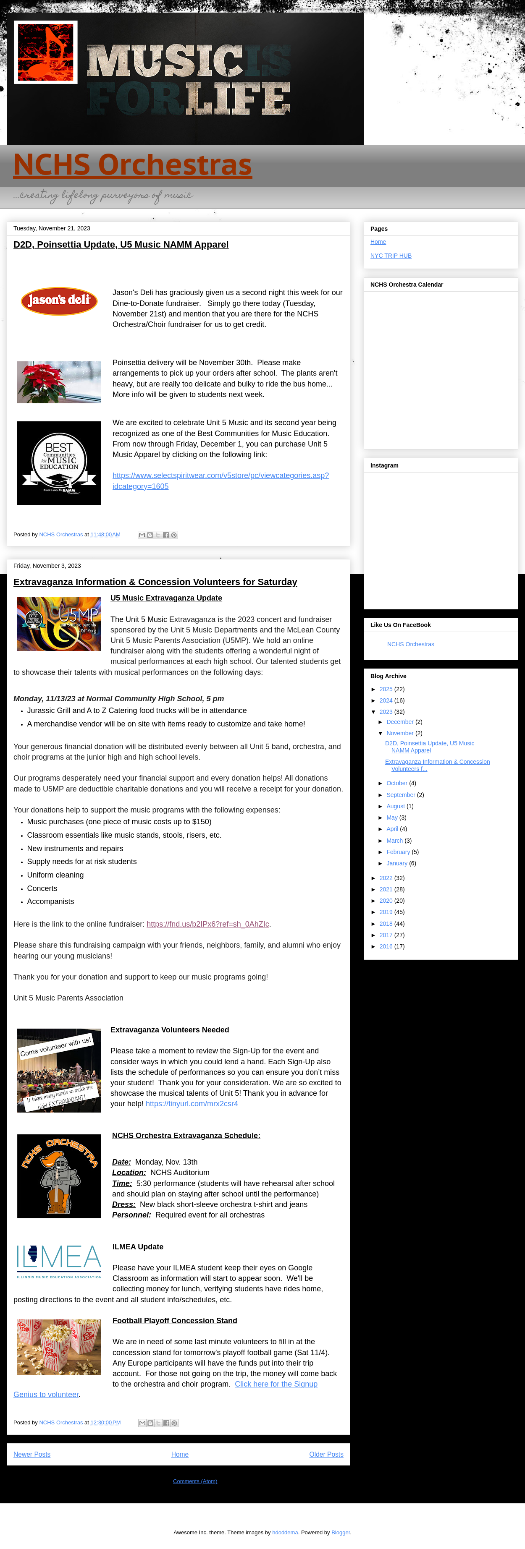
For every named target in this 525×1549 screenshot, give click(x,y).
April (393, 828)
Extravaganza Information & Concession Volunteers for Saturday (155, 582)
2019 (387, 912)
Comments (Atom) (195, 1481)
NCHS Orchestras (132, 164)
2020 (387, 900)
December (400, 721)
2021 (387, 889)
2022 (387, 878)
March (395, 840)
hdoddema (285, 1532)
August (396, 806)
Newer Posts (31, 1454)
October (397, 783)
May (392, 817)
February (399, 852)
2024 (387, 700)
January (397, 863)
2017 (387, 935)
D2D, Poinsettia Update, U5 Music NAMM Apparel (121, 244)
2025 (387, 689)
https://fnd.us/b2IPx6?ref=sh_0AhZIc (208, 924)
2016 (387, 946)
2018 (387, 923)
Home (180, 1454)
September (401, 794)
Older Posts (327, 1454)
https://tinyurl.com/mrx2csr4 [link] (192, 1104)
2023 (387, 711)
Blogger (340, 1532)
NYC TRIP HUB (391, 255)
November (400, 733)
